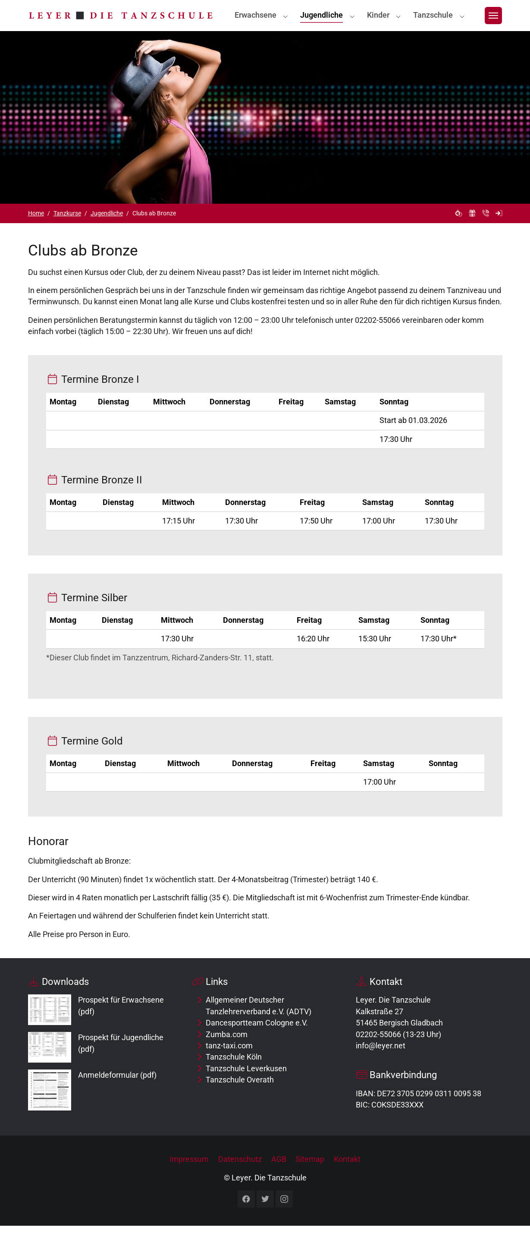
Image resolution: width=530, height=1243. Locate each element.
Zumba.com (227, 1051)
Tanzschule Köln (234, 1074)
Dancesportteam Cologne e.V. (257, 1040)
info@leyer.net (380, 1063)
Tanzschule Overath (240, 1097)
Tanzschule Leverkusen (246, 1086)
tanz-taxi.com (229, 1063)
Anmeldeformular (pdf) (117, 1092)
